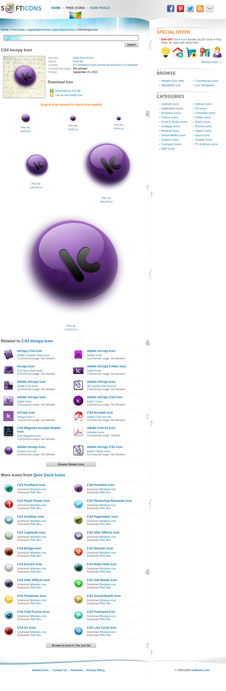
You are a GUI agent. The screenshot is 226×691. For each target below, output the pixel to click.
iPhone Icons (203, 126)
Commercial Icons (206, 80)
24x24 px (119, 128)
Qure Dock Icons (63, 29)
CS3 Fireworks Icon (31, 596)
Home (56, 8)
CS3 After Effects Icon (103, 532)
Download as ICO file (68, 90)
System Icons (170, 139)
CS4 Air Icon (26, 627)
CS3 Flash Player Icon (33, 501)
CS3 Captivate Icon (31, 532)
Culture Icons (169, 117)
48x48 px (26, 131)
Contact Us (60, 670)
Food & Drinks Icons (174, 122)
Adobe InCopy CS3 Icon (104, 397)
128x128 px (36, 187)
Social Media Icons (173, 135)
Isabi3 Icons (94, 370)
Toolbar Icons (203, 139)
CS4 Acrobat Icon (100, 412)
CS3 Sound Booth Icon (104, 596)
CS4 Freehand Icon (31, 485)
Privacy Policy (96, 670)
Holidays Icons (170, 126)
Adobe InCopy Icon (101, 351)
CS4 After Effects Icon (33, 580)
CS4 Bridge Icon (29, 548)
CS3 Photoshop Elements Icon (109, 501)
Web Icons (168, 148)
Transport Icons (171, 144)
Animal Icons (203, 104)
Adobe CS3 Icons (27, 386)
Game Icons (203, 122)
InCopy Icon (26, 412)
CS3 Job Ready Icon (102, 580)
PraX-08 (78, 61)
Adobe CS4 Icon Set (99, 417)
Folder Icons (203, 117)
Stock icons (180, 39)
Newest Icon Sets (172, 80)
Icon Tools (100, 8)
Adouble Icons (95, 432)
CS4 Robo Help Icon (102, 564)
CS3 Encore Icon (29, 564)
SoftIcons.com (200, 670)
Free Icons (75, 8)
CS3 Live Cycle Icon (101, 627)
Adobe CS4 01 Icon (101, 428)
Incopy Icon (26, 366)
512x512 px (71, 329)
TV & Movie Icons (206, 144)
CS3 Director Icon (100, 548)
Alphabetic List (170, 85)
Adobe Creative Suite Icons (33, 355)
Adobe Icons (94, 355)
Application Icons (39, 29)
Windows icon (38, 489)
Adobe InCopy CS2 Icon (104, 447)
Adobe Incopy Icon (31, 447)
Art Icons (200, 108)
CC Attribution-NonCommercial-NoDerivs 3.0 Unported (105, 65)
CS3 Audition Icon (30, 516)
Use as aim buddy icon (68, 95)
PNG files (35, 492)
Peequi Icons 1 (26, 417)
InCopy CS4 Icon (29, 351)
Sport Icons (202, 135)
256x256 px (106, 201)
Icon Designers (204, 85)
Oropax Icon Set (27, 451)
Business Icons (171, 113)
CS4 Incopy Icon (37, 341)
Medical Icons (170, 130)
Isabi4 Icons (24, 401)
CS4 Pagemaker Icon (102, 516)
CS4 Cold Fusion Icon (33, 612)
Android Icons (170, 104)
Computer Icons (205, 113)
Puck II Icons (94, 401)
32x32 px (73, 129)
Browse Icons (210, 62)
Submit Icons (40, 670)
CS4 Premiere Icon (100, 485)
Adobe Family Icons (98, 451)
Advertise (76, 670)
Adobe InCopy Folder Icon (106, 366)
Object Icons (203, 130)
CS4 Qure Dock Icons (30, 370)
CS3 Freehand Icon (101, 612)
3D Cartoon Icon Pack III (101, 386)
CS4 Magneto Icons (29, 436)
